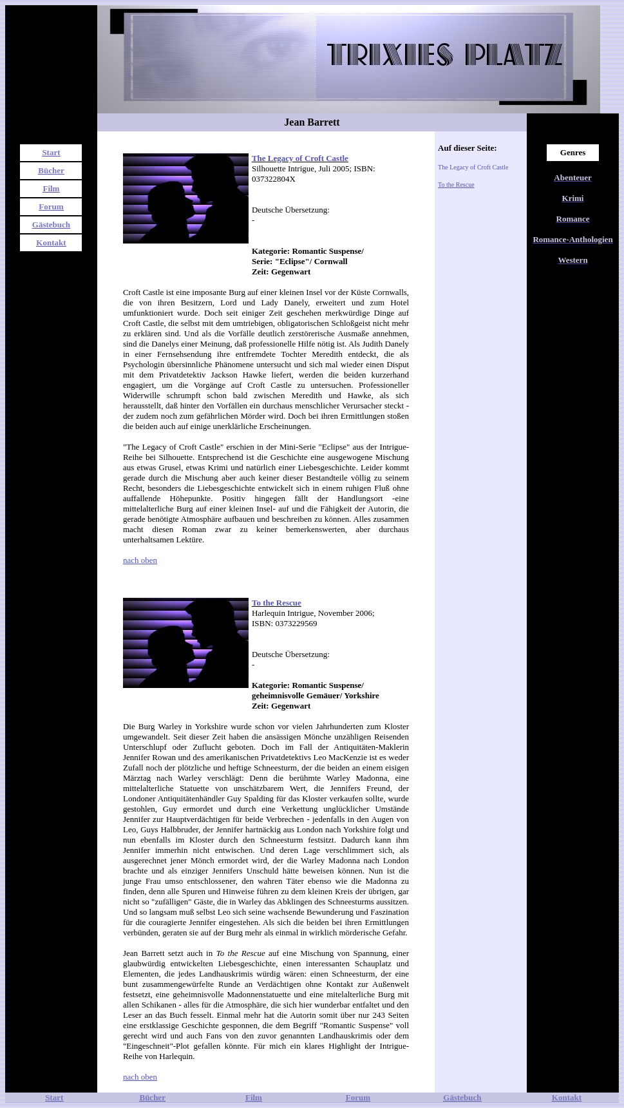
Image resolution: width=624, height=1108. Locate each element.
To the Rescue (456, 184)
